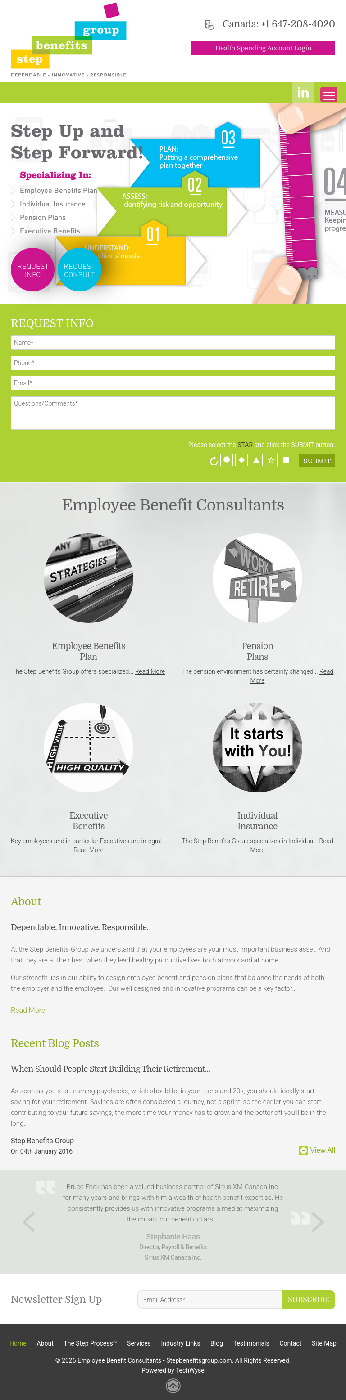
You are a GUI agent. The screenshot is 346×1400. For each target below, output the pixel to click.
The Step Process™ (90, 1343)
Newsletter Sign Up (56, 1299)
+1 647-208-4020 (298, 24)
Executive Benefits (50, 230)
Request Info (33, 270)
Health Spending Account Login (263, 48)
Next (317, 1222)
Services (139, 1343)
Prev (28, 1222)
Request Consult (79, 270)
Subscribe (309, 1300)
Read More (150, 671)
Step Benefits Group (42, 1140)
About (26, 901)
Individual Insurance (53, 203)
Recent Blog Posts (55, 1043)
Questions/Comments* (173, 413)
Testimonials (251, 1343)
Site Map (324, 1343)
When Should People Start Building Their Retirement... (110, 1069)
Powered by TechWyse (173, 1370)
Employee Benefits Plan (58, 190)
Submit (317, 461)
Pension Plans (43, 217)
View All (322, 1150)
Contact (290, 1343)
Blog (216, 1343)
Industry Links (180, 1343)
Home (18, 1343)
